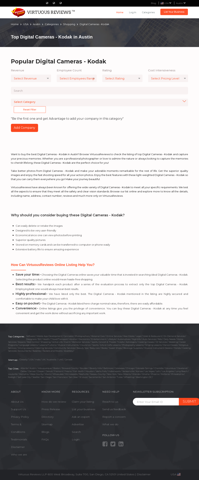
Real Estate (128, 336)
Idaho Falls (101, 371)
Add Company (24, 127)
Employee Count (69, 70)
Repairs (21, 342)
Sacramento (95, 377)
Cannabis (68, 336)
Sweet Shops (115, 348)
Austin (181, 3)
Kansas (139, 371)
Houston (90, 371)
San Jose (73, 377)
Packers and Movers (52, 351)
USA (31, 359)
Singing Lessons (153, 345)
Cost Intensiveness (161, 70)
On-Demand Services (174, 336)
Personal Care (98, 336)
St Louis (83, 377)
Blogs (45, 432)
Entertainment (98, 339)
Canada (68, 359)
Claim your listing (83, 401)
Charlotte (158, 368)
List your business (83, 409)
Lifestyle (112, 339)
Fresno (68, 371)
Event (67, 342)
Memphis (23, 374)
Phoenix (155, 374)
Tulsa (119, 377)
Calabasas (119, 368)
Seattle (35, 377)
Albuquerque (45, 368)
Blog (153, 3)
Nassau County (97, 374)
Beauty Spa (82, 348)
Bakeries (37, 351)
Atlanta (24, 368)
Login (76, 439)
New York (111, 374)
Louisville (12, 374)
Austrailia (52, 359)
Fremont (58, 371)
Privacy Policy (20, 416)
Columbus (170, 368)
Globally (23, 359)
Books (104, 348)
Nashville (83, 374)
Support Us (18, 409)
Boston (56, 368)
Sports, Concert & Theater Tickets (107, 342)
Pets (160, 339)
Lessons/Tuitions (47, 345)
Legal (138, 336)
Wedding (173, 342)
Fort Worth (78, 371)
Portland (165, 374)
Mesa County (36, 374)
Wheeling (129, 377)
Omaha (145, 374)
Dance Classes (170, 345)
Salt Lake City (24, 377)
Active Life (57, 342)
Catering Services (44, 348)
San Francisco (60, 377)
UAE (61, 359)
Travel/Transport (59, 339)
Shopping (46, 342)
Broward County (70, 368)
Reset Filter (29, 109)
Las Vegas (149, 371)
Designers (31, 339)
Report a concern (114, 416)
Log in (132, 12)
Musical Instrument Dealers (158, 348)
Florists (177, 348)
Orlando (136, 374)
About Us (17, 401)
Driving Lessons (26, 348)
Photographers (82, 336)
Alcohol (73, 339)
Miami (48, 374)
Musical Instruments (68, 345)
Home (119, 12)
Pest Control (33, 342)
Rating (107, 70)
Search (76, 432)
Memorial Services (81, 342)
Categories (148, 12)
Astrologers (131, 342)
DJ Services (161, 342)
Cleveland (182, 368)
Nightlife (136, 339)
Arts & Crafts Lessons (110, 345)
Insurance (85, 345)
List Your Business (174, 11)
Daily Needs (169, 339)
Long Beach (182, 371)
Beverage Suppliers (133, 348)
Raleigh (12, 377)
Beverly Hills (96, 368)
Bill (39, 339)
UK (43, 359)
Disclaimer (18, 447)
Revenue (17, 70)
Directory (47, 416)
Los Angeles (168, 371)
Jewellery (68, 351)
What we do (110, 424)
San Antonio (109, 377)
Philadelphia (177, 374)
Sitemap (47, 424)
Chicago (130, 368)
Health (46, 339)
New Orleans (124, 374)
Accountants (24, 351)
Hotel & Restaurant (152, 336)
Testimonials (19, 439)
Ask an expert (81, 416)
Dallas (24, 371)
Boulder (84, 368)
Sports (95, 345)
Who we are (19, 454)
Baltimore (108, 368)
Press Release (50, 409)
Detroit (49, 371)
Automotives (124, 339)
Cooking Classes (146, 342)
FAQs (45, 439)
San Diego (46, 377)
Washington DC (144, 377)
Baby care (95, 348)
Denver (32, 371)
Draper (40, 371)
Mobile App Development (49, 336)
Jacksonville (128, 371)
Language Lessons (28, 345)
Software (30, 336)
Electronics (84, 339)
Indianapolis (114, 371)
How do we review (53, 401)
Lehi (158, 371)
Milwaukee (58, 374)
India (37, 359)
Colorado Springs (144, 368)
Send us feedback (114, 409)
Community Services (64, 348)
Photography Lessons (132, 345)
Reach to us (110, 401)
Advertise (78, 424)
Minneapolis (71, 374)
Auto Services (149, 339)
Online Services (114, 336)
